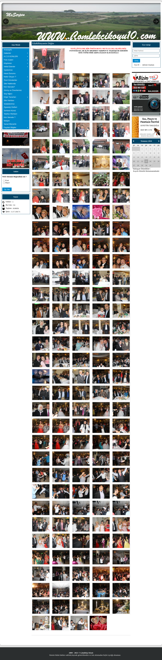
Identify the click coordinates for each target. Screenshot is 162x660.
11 (154, 153)
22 (142, 161)
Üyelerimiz (8, 70)
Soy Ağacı (8, 94)
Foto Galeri (8, 60)
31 (150, 165)
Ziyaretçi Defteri (10, 107)
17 (150, 157)
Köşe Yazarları (10, 97)
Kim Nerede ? (9, 117)
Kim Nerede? (9, 87)
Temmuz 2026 (146, 141)
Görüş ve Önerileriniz (13, 90)
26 (158, 161)
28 (138, 165)
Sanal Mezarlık (10, 124)
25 (154, 161)
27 (134, 165)
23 (146, 161)
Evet (7, 180)
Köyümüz (8, 63)
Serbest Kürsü (10, 110)
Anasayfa (8, 50)
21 (138, 161)
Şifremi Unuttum (148, 65)
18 (154, 157)
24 (150, 161)
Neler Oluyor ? (10, 77)
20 (134, 161)
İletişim (7, 121)
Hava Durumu (9, 73)
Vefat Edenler (9, 66)
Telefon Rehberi (10, 114)
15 (142, 157)
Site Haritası (9, 100)
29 (142, 165)
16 (146, 157)
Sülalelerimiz (9, 104)
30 (146, 165)
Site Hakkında (10, 83)
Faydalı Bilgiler (10, 127)
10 (150, 153)
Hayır (7, 183)
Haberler (7, 53)
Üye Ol (136, 65)
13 (134, 157)
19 (158, 157)
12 (158, 153)
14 (138, 157)
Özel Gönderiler (10, 80)
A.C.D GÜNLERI (11, 56)
